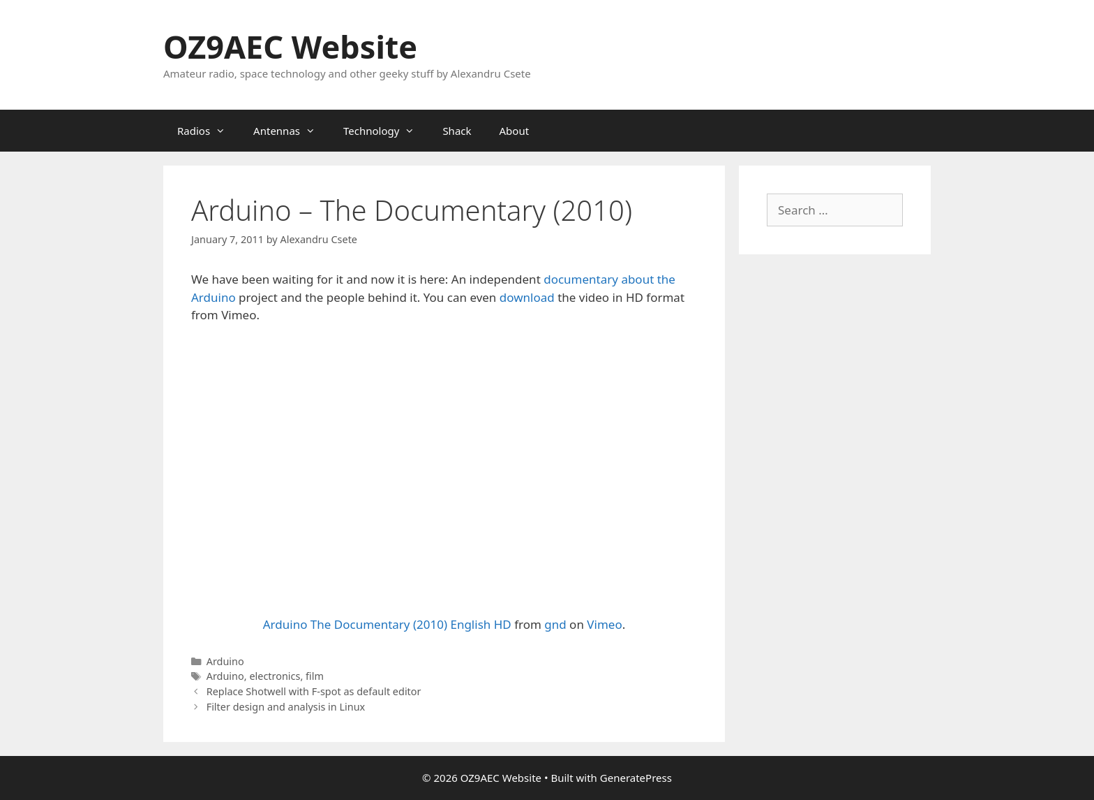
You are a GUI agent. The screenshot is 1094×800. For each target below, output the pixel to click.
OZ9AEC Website (290, 46)
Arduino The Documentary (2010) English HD (387, 624)
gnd (555, 624)
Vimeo (604, 624)
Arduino (225, 661)
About (515, 131)
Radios (208, 131)
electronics (274, 676)
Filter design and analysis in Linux (286, 706)
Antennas (291, 131)
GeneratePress (636, 778)
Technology (385, 131)
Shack (456, 131)
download (527, 297)
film (315, 676)
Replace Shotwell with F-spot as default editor (314, 691)
